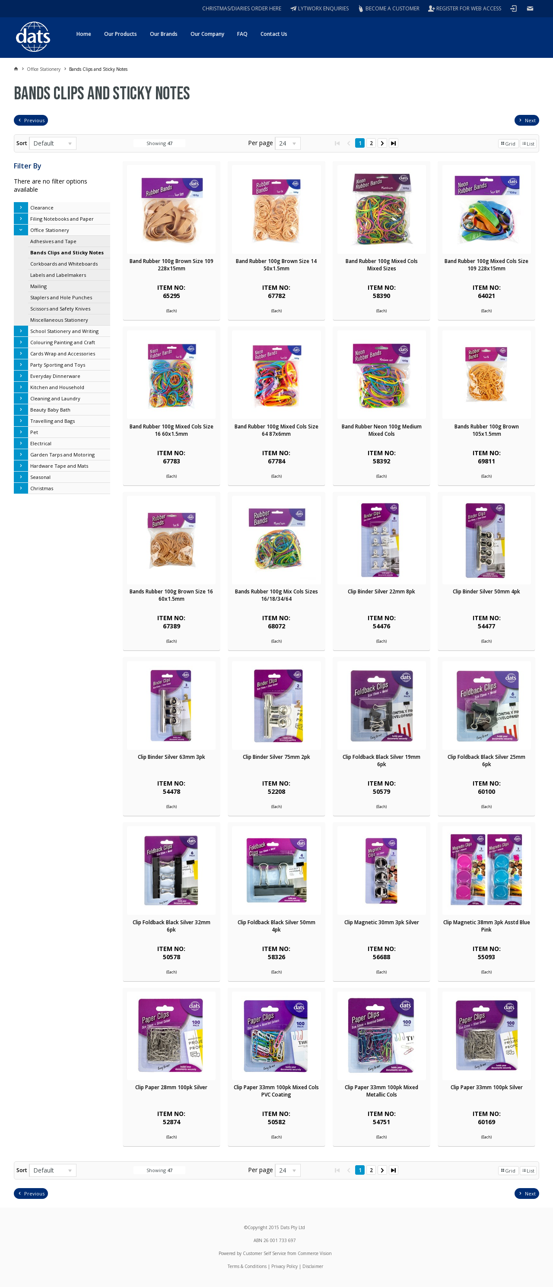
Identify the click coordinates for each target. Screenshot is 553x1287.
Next (530, 120)
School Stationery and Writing (64, 331)
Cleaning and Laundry (55, 398)
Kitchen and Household (57, 387)
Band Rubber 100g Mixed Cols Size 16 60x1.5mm (171, 430)
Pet (34, 432)
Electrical (40, 443)
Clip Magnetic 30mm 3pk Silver (381, 922)
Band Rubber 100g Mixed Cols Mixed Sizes (382, 264)
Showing (159, 143)
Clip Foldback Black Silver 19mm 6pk (381, 760)
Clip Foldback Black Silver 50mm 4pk (276, 926)
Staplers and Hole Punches (61, 297)
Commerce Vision (315, 1253)
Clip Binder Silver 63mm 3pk (171, 757)
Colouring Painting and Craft (62, 342)
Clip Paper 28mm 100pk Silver (171, 1087)
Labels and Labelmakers (58, 275)
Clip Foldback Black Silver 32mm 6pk (171, 926)
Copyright (257, 1227)
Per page (260, 143)
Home (83, 34)
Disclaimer (312, 1266)
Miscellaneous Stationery (59, 320)
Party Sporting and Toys (57, 364)
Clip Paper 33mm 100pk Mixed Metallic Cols (381, 1091)
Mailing (38, 286)
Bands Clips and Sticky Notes (67, 252)
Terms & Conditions (247, 1266)
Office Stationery (49, 230)
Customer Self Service (264, 1253)
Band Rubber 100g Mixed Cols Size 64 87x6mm (276, 430)
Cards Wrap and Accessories (62, 353)
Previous (34, 120)
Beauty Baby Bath (50, 409)
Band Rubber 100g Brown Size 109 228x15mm (171, 264)
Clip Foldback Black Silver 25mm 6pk (486, 760)
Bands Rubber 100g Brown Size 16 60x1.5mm (171, 595)
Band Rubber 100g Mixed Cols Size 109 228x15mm (486, 264)
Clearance (42, 207)
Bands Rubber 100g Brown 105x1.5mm (486, 430)
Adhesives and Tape (53, 241)
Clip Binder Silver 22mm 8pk (381, 591)
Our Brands (164, 34)
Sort (21, 143)
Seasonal (40, 477)
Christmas (41, 488)
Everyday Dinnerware (55, 376)
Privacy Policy (284, 1266)
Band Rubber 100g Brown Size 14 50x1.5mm (276, 264)
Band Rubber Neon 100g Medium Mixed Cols (382, 430)
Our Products (120, 34)
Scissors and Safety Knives (60, 308)
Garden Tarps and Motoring (62, 454)
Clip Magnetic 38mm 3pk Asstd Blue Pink (486, 926)
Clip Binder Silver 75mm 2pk (276, 757)
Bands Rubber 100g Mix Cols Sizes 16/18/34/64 (276, 595)
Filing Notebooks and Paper (62, 219)
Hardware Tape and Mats (59, 466)
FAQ (242, 34)
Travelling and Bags (52, 421)
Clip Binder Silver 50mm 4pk (486, 591)
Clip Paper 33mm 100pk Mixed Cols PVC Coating (276, 1091)
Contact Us (274, 34)
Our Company (207, 34)
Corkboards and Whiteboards (64, 263)
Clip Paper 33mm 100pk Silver (487, 1087)
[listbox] (52, 143)
